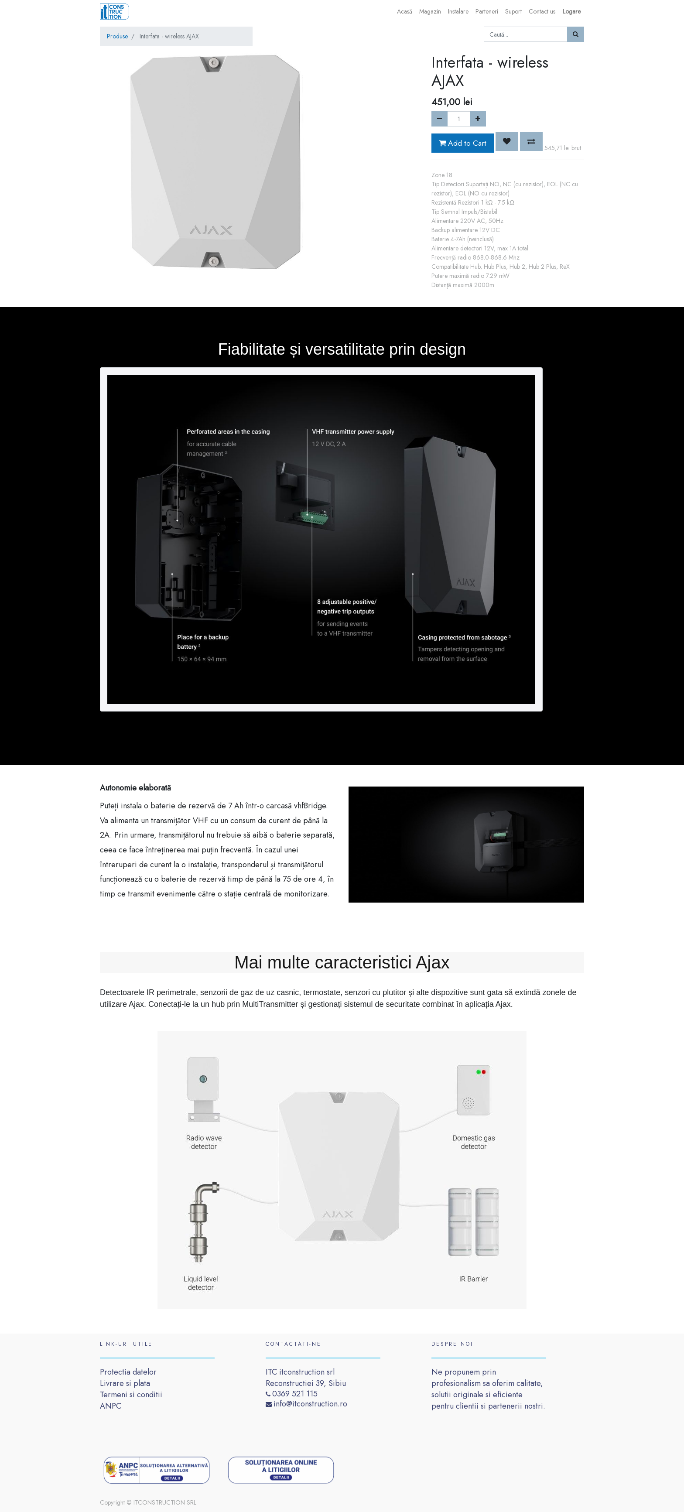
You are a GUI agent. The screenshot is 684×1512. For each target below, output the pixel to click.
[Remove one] (439, 119)
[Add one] (478, 119)
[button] (507, 141)
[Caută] (575, 34)
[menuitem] (404, 11)
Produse (117, 36)
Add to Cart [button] (462, 143)
